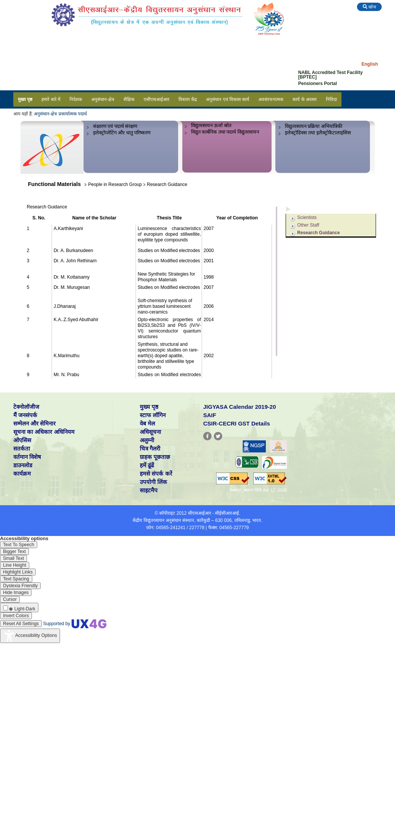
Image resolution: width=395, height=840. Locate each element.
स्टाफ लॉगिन (153, 415)
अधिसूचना (150, 432)
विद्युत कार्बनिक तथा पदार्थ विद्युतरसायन (225, 132)
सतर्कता (21, 448)
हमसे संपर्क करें (156, 473)
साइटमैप (149, 490)
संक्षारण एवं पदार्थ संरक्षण (115, 126)
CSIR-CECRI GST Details (236, 423)
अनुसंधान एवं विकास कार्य (227, 99)
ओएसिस (22, 440)
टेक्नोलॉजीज (26, 406)
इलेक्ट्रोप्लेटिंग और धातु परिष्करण (122, 133)
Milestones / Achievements (323, 252)
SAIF (209, 415)
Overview (304, 198)
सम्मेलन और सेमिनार (34, 423)
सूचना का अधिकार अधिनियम (43, 432)
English (370, 64)
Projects (302, 242)
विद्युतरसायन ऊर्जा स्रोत (211, 125)
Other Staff (308, 225)
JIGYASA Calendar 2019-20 (239, 406)
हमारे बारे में (50, 99)
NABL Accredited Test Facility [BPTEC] (330, 74)
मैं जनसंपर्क (25, 415)
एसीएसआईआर (156, 99)
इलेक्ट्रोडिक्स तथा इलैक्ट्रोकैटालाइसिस (318, 133)
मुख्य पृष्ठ (25, 99)
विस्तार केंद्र (188, 99)
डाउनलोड (22, 465)
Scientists (307, 217)
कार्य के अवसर (304, 99)
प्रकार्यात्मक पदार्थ (72, 114)
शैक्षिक (128, 99)
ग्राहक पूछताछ (155, 457)
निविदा (331, 99)
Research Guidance (318, 232)
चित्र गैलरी (150, 448)
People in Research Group (322, 208)
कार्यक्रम (22, 473)
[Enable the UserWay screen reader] (18, 544)
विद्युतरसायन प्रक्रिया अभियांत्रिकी (313, 126)
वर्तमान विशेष (27, 457)
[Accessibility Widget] (30, 636)
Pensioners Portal (317, 83)
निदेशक (76, 99)
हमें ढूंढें (147, 465)
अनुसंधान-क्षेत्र (102, 99)
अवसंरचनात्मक (270, 99)
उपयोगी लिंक (153, 482)
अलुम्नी (147, 440)
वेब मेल (147, 423)
